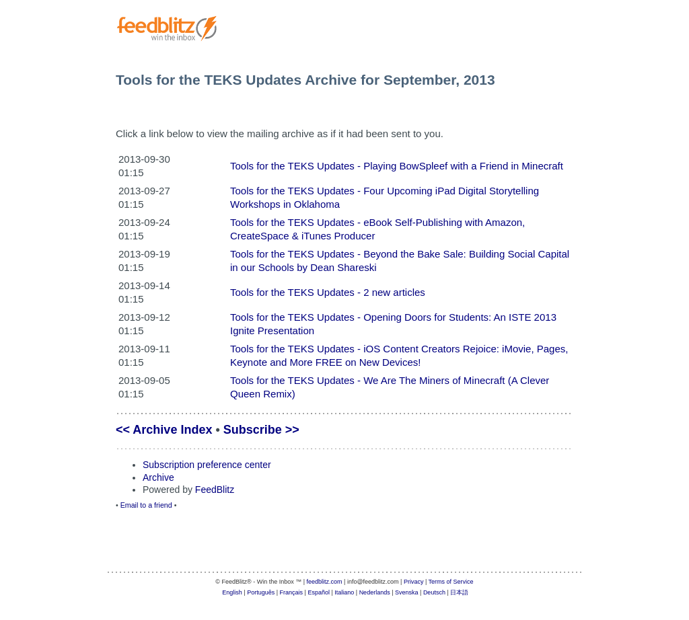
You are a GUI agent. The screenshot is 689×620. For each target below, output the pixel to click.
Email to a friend (146, 505)
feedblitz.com (324, 581)
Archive (158, 477)
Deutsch (434, 592)
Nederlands (374, 592)
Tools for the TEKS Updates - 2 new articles (327, 292)
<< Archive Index (164, 429)
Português (261, 592)
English (232, 592)
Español (318, 592)
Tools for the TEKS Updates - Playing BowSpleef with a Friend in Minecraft (396, 165)
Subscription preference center (207, 464)
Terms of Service (451, 581)
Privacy (414, 581)
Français (291, 592)
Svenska (407, 592)
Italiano (344, 592)
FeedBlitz (214, 489)
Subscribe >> (261, 429)
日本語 (459, 592)
